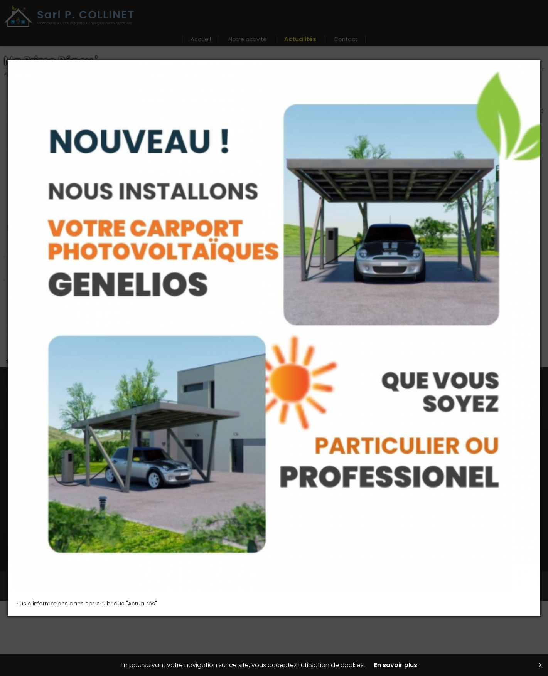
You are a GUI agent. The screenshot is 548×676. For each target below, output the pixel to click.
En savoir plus (395, 665)
